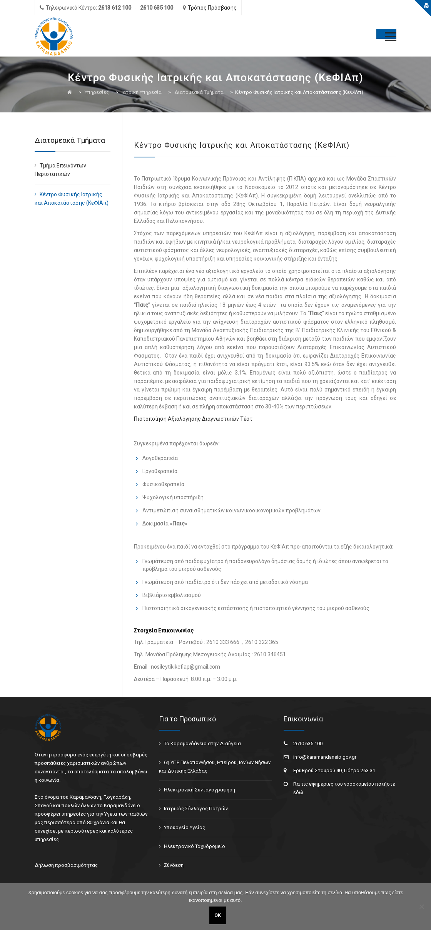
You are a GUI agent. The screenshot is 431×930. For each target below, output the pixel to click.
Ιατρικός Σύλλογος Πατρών (196, 808)
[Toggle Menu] (386, 34)
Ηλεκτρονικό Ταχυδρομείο (194, 846)
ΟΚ (217, 915)
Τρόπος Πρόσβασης (212, 8)
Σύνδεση (174, 865)
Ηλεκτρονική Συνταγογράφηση (199, 790)
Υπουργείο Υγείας (184, 827)
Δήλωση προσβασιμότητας (66, 865)
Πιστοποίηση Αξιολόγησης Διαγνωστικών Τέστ (193, 419)
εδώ (298, 792)
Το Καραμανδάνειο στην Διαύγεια (202, 743)
